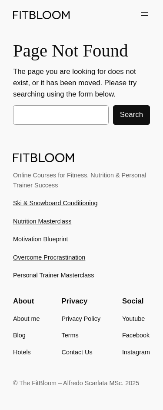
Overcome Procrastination (49, 257)
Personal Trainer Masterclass (53, 275)
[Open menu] (145, 14)
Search (131, 114)
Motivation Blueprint (40, 239)
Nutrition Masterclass (42, 221)
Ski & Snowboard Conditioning (55, 203)
